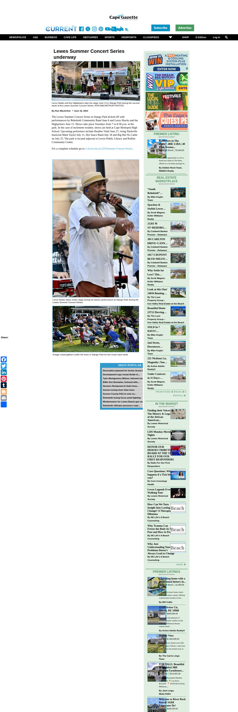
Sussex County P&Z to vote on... (119, 394)
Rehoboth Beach (166, 150)
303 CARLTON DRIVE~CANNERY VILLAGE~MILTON (157, 241)
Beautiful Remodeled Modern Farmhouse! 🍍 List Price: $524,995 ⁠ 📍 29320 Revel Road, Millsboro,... (172, 682)
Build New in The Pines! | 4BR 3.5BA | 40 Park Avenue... (172, 144)
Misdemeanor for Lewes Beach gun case (124, 401)
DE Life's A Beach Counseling (158, 519)
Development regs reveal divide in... (121, 374)
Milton (162, 614)
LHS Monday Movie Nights (159, 433)
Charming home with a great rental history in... (172, 580)
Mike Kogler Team (155, 198)
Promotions (163, 391)
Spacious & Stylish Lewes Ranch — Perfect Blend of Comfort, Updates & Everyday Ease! (157, 207)
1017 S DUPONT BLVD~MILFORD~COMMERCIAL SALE (157, 257)
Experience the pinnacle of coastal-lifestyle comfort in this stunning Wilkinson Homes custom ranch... (171, 622)
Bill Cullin (167, 602)
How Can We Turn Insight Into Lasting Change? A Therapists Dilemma (160, 509)
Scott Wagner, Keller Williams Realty (156, 215)
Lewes (162, 639)
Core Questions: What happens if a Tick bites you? (160, 474)
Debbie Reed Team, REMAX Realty (170, 169)
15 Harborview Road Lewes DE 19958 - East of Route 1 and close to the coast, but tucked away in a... (172, 647)
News (178, 391)
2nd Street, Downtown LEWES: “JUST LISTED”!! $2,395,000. (156, 345)
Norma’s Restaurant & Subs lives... (121, 386)
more (179, 564)
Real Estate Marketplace (166, 179)
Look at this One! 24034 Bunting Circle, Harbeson (157, 291)
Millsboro (163, 674)
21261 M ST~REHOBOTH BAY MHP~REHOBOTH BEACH (157, 226)
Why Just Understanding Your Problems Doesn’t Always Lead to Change (160, 548)
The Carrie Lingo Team (169, 657)
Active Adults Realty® (156, 368)
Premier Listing (166, 134)
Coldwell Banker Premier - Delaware (157, 233)
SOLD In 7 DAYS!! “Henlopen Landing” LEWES (153, 329)
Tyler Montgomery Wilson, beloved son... (124, 378)
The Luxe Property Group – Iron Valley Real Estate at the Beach (165, 300)
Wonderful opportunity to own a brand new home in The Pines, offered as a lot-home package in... (172, 161)
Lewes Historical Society (157, 425)
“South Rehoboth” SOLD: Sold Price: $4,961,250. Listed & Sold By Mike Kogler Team (157, 191)
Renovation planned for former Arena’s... (124, 370)
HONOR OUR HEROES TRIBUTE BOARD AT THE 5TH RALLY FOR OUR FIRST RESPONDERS (160, 453)
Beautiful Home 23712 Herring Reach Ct (156, 310)
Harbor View (166, 635)
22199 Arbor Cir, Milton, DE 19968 (169, 609)
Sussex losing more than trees (118, 390)
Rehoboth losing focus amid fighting (122, 397)
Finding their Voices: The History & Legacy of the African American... (160, 415)
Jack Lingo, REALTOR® (166, 692)
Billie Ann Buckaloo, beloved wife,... (121, 382)
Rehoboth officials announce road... (121, 405)
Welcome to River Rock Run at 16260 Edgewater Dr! (172, 702)
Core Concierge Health (157, 483)
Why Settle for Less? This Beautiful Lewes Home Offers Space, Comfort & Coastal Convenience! (157, 273)
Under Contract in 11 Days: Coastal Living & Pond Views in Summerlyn (157, 376)
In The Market (166, 403)
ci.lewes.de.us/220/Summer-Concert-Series (108, 148)
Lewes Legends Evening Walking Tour (161, 491)
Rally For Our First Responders (158, 464)
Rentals (178, 395)
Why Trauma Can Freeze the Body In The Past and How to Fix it (160, 528)
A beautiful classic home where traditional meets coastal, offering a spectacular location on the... (172, 595)
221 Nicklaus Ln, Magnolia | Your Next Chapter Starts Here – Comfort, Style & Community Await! (157, 360)
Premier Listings (166, 571)
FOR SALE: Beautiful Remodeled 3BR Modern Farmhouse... (171, 667)
